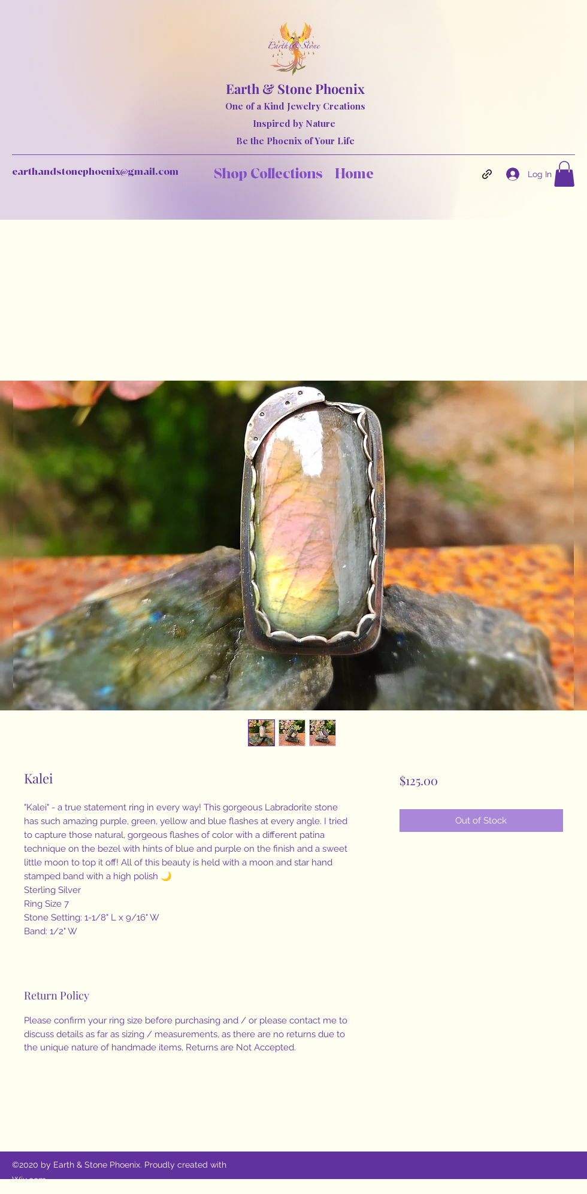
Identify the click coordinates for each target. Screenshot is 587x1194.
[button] (564, 174)
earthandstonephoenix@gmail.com (95, 172)
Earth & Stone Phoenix (295, 89)
